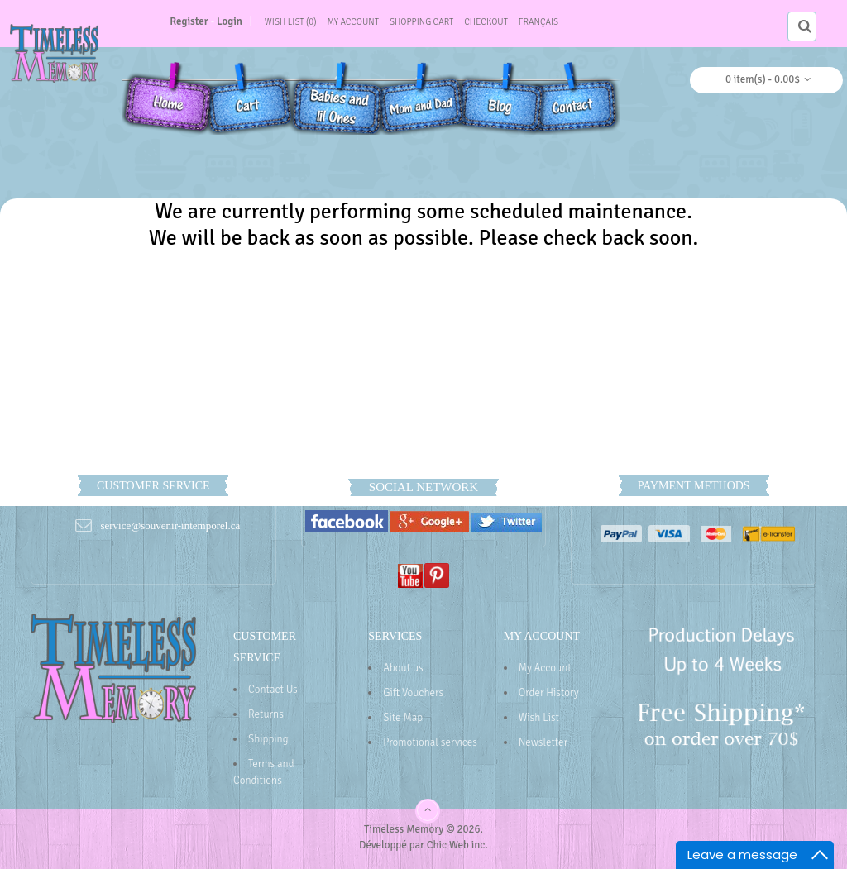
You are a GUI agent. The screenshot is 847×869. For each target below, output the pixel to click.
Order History (549, 692)
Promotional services (430, 742)
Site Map (403, 717)
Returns (266, 714)
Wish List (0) (291, 22)
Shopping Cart (421, 22)
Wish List (539, 717)
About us (403, 668)
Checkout (486, 22)
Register (189, 21)
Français (538, 22)
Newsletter (543, 742)
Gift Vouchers (413, 692)
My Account (353, 22)
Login (229, 21)
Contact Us (273, 689)
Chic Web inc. (457, 845)
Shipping (268, 739)
